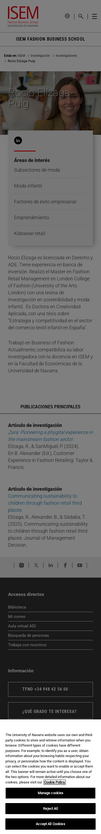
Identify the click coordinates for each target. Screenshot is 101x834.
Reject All (50, 809)
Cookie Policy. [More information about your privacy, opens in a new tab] (54, 782)
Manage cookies (51, 793)
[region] (50, 776)
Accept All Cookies (50, 824)
